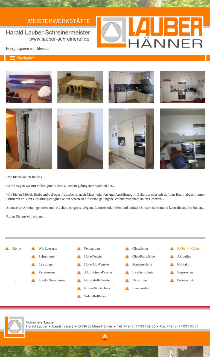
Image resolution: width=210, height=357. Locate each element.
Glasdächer (140, 248)
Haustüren (139, 280)
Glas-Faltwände (143, 256)
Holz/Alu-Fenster (96, 264)
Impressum (185, 272)
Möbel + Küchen (189, 248)
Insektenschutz (142, 272)
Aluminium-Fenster (98, 272)
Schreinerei (47, 256)
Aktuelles (184, 256)
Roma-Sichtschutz (97, 288)
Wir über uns (48, 248)
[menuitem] (188, 248)
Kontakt (183, 264)
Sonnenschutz (142, 264)
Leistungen (46, 264)
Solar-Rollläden (95, 296)
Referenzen (47, 272)
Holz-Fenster (93, 256)
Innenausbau (141, 288)
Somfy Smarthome (52, 280)
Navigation (22, 58)
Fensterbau (92, 248)
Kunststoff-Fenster (97, 280)
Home (16, 248)
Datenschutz (186, 280)
